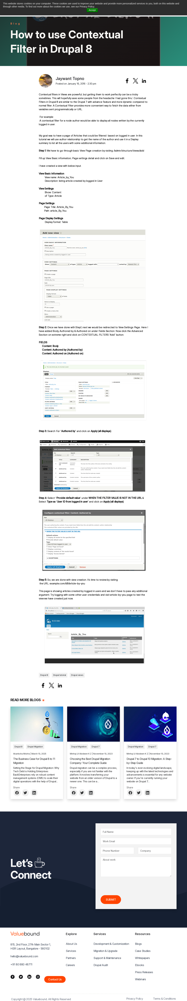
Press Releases (144, 972)
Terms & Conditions (164, 998)
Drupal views (77, 675)
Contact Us (55, 979)
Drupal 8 (44, 675)
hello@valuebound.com (24, 956)
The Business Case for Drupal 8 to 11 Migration (34, 761)
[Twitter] (21, 977)
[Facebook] (12, 977)
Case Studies (142, 951)
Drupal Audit (101, 965)
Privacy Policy (134, 998)
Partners (71, 958)
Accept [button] (92, 10)
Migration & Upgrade (105, 951)
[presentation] (126, 886)
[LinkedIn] (29, 976)
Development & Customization (111, 943)
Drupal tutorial (59, 675)
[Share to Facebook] (127, 80)
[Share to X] (135, 80)
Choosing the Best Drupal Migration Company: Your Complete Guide (90, 761)
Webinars (140, 979)
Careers (70, 965)
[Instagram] (38, 977)
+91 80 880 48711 (21, 964)
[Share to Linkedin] (144, 80)
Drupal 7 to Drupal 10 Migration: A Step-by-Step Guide (149, 761)
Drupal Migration (35, 746)
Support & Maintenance (107, 958)
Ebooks (139, 965)
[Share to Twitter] (25, 792)
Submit (111, 899)
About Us (71, 943)
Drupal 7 (96, 746)
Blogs (138, 943)
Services (71, 951)
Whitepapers (142, 958)
